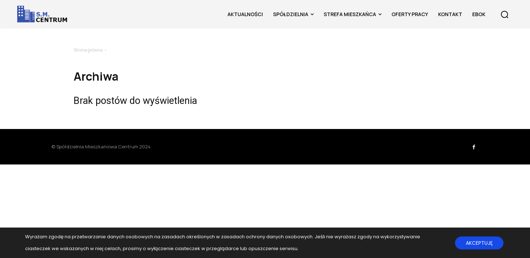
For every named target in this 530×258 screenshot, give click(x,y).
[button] (504, 14)
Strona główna (88, 50)
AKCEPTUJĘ (479, 243)
